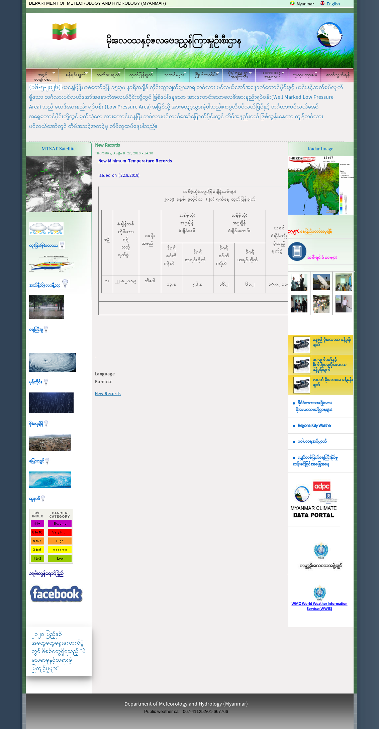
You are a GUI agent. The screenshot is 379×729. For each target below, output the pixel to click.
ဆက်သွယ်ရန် (338, 75)
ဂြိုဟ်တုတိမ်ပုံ (204, 74)
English (333, 4)
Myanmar (305, 4)
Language (105, 374)
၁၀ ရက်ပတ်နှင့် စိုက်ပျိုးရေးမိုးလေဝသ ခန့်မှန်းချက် (330, 365)
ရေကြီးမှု (39, 329)
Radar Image (320, 148)
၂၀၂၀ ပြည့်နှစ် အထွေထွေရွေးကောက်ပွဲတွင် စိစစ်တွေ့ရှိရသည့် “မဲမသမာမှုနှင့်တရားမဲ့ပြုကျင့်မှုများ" (58, 651)
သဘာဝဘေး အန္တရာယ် (270, 75)
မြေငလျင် (40, 461)
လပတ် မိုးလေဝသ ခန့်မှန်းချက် (333, 382)
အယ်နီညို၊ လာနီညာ (49, 285)
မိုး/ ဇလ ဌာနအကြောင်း (237, 75)
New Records (108, 393)
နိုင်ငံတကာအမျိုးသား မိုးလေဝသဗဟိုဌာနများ (312, 406)
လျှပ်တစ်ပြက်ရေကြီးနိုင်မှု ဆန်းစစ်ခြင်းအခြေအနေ (315, 461)
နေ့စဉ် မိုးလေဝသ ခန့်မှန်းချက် (332, 342)
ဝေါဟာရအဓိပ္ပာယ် (312, 441)
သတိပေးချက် (106, 74)
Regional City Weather (314, 425)
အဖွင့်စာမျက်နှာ (40, 76)
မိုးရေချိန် (39, 423)
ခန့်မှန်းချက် (73, 74)
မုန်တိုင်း (39, 382)
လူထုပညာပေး (303, 74)
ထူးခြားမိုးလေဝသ (47, 245)
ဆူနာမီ (37, 498)
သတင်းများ (171, 74)
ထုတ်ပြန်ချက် (139, 74)
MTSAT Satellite (58, 148)
